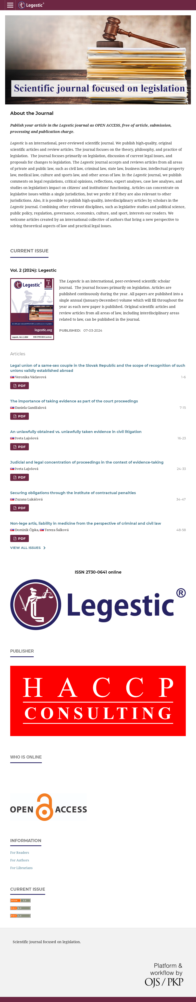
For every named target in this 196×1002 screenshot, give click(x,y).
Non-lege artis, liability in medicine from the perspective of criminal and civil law (85, 523)
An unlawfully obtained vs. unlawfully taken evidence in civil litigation (76, 431)
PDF (21, 386)
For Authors (19, 860)
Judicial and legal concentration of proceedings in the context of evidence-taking (87, 462)
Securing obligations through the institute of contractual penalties (73, 493)
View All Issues (25, 548)
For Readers (19, 852)
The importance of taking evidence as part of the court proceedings (74, 401)
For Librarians (21, 867)
